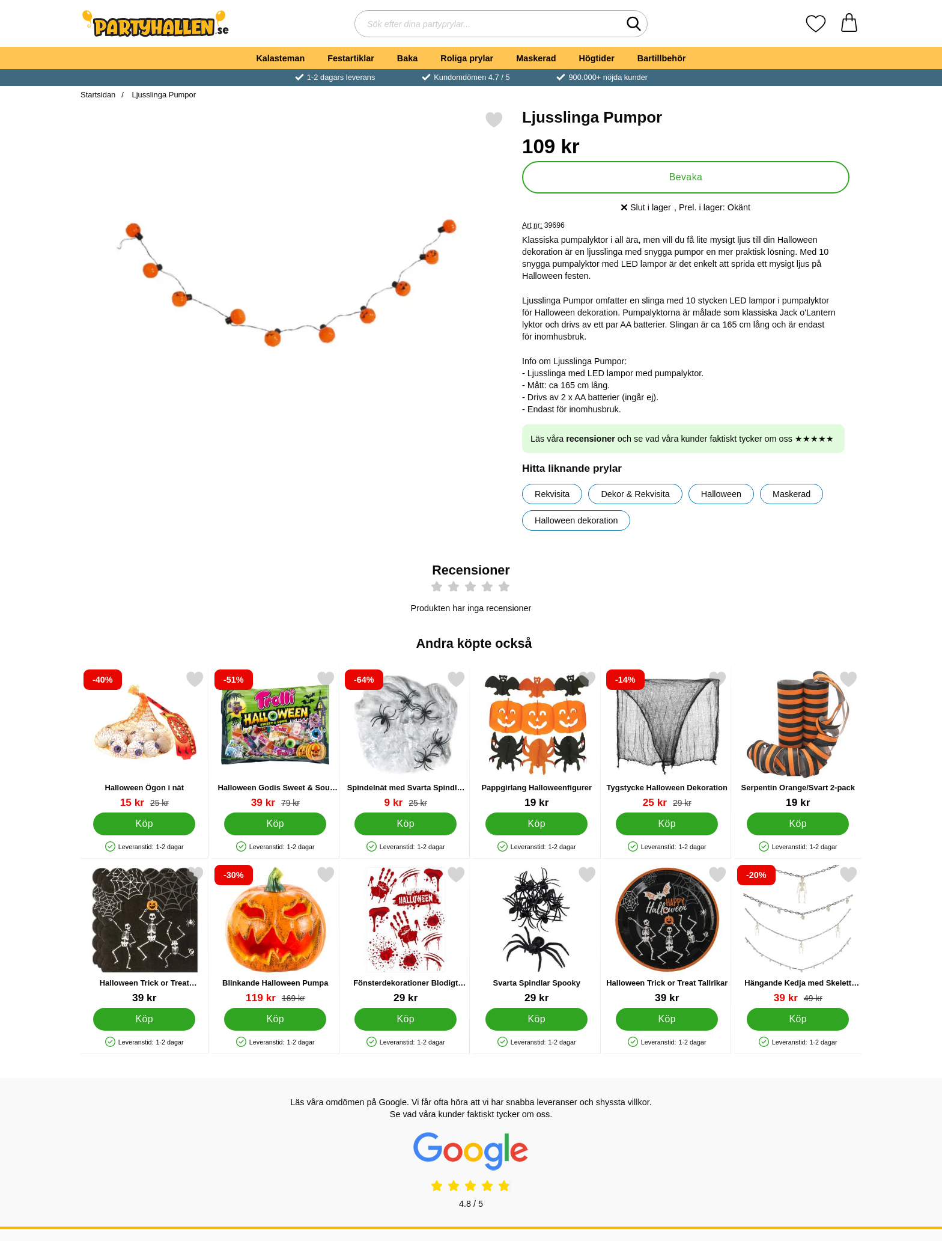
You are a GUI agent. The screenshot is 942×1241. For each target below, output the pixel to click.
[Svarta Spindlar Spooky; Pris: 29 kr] (537, 935)
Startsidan (98, 94)
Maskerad (536, 58)
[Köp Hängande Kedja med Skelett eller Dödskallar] (798, 1018)
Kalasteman (280, 58)
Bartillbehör (661, 58)
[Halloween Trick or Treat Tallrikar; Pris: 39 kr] (667, 935)
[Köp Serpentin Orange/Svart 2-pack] (798, 823)
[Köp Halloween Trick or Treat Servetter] (144, 1018)
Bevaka (686, 177)
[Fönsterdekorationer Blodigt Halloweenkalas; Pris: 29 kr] (406, 935)
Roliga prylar (466, 58)
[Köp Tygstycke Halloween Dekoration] (667, 823)
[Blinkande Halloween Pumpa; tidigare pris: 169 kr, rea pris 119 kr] (275, 935)
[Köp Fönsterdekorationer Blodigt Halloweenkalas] (405, 1018)
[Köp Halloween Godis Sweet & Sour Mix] (275, 823)
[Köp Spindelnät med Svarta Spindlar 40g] (405, 823)
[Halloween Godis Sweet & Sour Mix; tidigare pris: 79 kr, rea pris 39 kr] (275, 739)
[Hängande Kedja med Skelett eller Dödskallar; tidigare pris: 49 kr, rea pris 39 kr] (798, 935)
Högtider (597, 58)
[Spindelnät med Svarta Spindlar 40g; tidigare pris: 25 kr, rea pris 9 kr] (406, 739)
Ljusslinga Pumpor (163, 94)
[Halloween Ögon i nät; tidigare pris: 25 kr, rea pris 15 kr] (144, 739)
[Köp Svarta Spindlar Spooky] (536, 1018)
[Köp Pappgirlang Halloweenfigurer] (536, 823)
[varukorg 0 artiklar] (849, 23)
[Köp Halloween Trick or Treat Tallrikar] (667, 1018)
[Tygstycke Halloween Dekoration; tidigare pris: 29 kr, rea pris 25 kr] (667, 739)
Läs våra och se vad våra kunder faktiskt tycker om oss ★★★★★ (682, 439)
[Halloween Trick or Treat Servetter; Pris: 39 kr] (144, 935)
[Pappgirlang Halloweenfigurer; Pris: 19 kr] (537, 739)
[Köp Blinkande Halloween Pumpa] (275, 1018)
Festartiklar (350, 58)
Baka (407, 58)
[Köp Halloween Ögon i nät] (144, 823)
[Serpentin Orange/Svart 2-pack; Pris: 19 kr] (798, 739)
